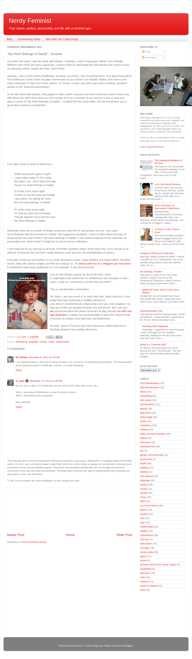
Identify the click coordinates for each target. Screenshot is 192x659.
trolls (142, 577)
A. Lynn (20, 381)
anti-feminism (147, 404)
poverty (144, 514)
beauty (143, 408)
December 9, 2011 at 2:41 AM (44, 357)
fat (141, 450)
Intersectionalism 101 (151, 311)
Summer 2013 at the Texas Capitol (158, 564)
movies (43, 341)
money (143, 488)
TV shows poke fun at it (87, 263)
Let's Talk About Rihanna (167, 184)
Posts (146, 51)
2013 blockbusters (149, 387)
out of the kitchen (149, 505)
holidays (144, 467)
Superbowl (145, 569)
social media (146, 552)
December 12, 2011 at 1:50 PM (46, 381)
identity (144, 472)
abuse (143, 391)
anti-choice (145, 400)
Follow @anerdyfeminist (152, 146)
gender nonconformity (151, 455)
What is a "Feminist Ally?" (153, 344)
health (143, 463)
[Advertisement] (69, 510)
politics (143, 509)
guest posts (146, 459)
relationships (62, 341)
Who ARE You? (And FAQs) (62, 39)
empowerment (147, 446)
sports (143, 556)
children (144, 429)
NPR (142, 501)
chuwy (106, 645)
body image (146, 417)
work (142, 590)
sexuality (144, 548)
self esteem (146, 543)
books (143, 421)
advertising (21, 341)
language (33, 341)
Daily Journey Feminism (152, 433)
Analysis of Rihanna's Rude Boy (157, 253)
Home (70, 535)
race (142, 518)
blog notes (145, 412)
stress (143, 560)
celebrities (145, 425)
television (145, 573)
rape (142, 522)
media (143, 484)
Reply (19, 370)
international (146, 476)
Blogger (129, 645)
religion (144, 531)
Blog (9, 39)
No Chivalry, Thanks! (151, 271)
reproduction (146, 535)
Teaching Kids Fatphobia (155, 326)
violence (144, 581)
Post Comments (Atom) (34, 542)
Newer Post (15, 535)
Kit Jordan (21, 357)
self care (144, 539)
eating (143, 438)
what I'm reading (148, 585)
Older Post (124, 535)
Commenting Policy (29, 39)
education (145, 442)
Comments (149, 57)
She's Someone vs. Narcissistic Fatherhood (166, 207)
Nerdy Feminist (30, 20)
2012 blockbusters (149, 383)
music (51, 341)
